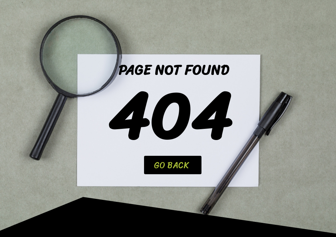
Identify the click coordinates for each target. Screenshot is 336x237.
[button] (172, 165)
